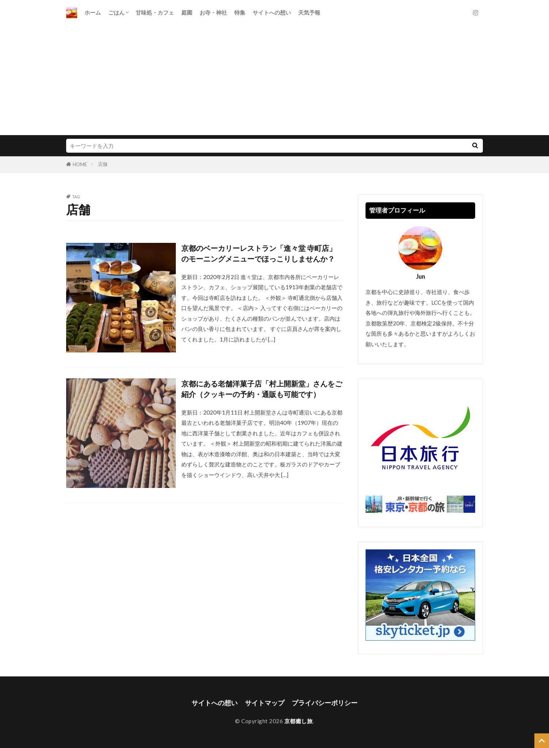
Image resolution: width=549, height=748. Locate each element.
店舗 (102, 164)
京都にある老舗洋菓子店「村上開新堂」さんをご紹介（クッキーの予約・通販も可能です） (261, 389)
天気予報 (309, 12)
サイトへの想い (272, 12)
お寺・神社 (213, 12)
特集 (239, 12)
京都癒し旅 (298, 721)
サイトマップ (264, 703)
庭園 (186, 12)
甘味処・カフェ (155, 12)
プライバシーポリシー (324, 703)
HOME (80, 164)
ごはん (116, 12)
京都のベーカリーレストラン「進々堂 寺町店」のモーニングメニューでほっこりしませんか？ (258, 253)
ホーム (92, 12)
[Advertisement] (274, 80)
